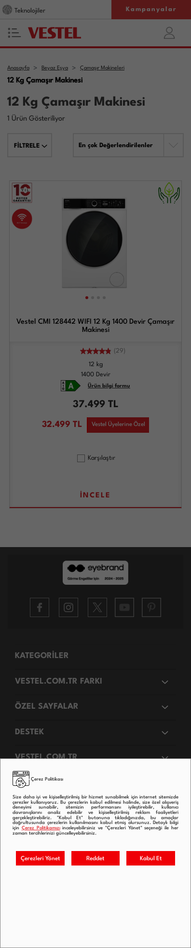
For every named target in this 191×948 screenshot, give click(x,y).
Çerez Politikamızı (41, 828)
